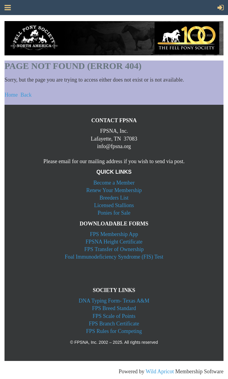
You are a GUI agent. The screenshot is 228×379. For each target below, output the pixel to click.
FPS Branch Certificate (114, 324)
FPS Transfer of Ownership (114, 249)
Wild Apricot (160, 371)
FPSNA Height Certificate (114, 242)
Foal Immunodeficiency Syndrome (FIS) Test (114, 257)
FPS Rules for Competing (114, 331)
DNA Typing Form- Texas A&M (114, 301)
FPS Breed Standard (114, 308)
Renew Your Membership (114, 190)
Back (26, 95)
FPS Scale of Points (114, 316)
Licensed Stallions (114, 205)
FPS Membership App (114, 234)
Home (11, 95)
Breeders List (114, 198)
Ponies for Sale (114, 213)
